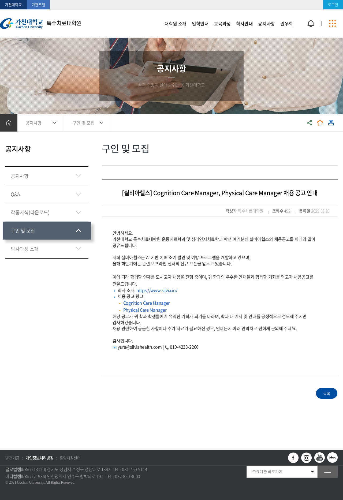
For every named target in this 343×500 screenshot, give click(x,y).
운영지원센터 (69, 458)
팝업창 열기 (310, 13)
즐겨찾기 (320, 123)
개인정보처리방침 (39, 458)
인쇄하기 (331, 123)
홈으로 (8, 123)
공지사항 (33, 123)
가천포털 (38, 4)
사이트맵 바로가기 (332, 23)
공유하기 (309, 123)
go (328, 472)
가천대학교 (13, 4)
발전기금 (12, 458)
